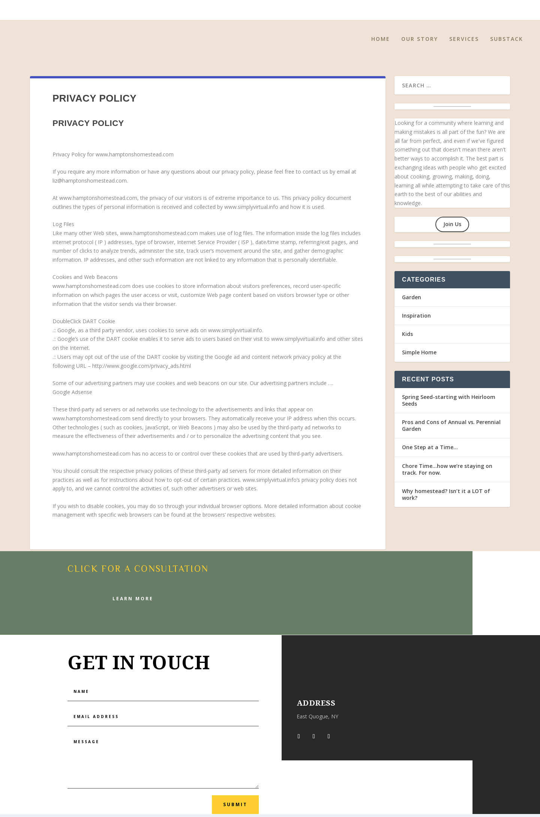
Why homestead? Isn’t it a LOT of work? (446, 497)
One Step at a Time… (430, 449)
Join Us (452, 226)
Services (464, 42)
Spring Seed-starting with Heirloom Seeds (448, 403)
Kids (407, 336)
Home (380, 42)
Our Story (419, 42)
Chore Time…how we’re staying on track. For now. (447, 472)
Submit (235, 807)
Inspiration (416, 318)
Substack (506, 42)
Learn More (132, 601)
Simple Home (419, 354)
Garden (411, 299)
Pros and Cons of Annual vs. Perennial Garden (451, 428)
